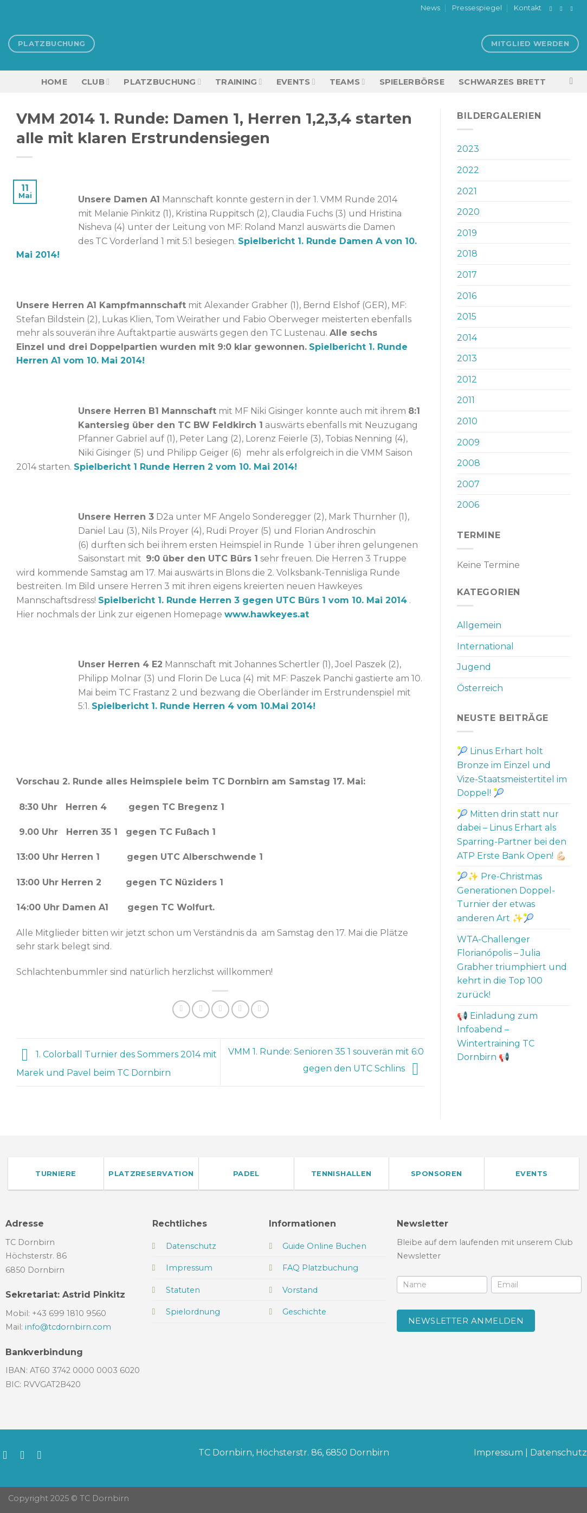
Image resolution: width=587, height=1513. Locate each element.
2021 (467, 191)
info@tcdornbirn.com (68, 1327)
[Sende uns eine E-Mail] (573, 8)
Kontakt (527, 8)
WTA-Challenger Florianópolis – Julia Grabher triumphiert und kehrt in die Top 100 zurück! (512, 967)
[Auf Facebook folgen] (553, 8)
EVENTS (295, 81)
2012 (467, 379)
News (430, 8)
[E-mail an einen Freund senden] (220, 1009)
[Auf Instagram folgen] (563, 8)
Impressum (498, 1452)
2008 (468, 463)
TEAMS (347, 81)
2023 (468, 149)
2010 (467, 421)
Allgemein (479, 625)
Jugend (474, 667)
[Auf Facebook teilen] (181, 1009)
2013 (467, 358)
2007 (468, 484)
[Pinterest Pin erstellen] (240, 1009)
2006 (468, 505)
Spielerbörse (411, 82)
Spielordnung (193, 1312)
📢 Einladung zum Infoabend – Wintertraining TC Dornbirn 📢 (497, 1037)
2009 (468, 442)
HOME (54, 82)
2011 (466, 400)
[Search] (574, 82)
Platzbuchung (162, 81)
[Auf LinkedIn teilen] (260, 1009)
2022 (468, 170)
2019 (467, 233)
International (485, 646)
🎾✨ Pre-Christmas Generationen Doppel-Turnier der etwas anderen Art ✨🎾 (506, 897)
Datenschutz (558, 1452)
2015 (466, 316)
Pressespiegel (477, 8)
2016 (466, 296)
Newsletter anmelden (466, 1321)
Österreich (480, 688)
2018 (467, 253)
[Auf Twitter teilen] (201, 1009)
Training (238, 81)
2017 (467, 275)
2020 (468, 212)
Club (95, 81)
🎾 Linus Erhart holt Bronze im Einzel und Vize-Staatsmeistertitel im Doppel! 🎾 (512, 772)
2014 (467, 338)
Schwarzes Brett (502, 82)
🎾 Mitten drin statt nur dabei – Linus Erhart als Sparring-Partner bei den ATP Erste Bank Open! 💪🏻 (511, 835)
